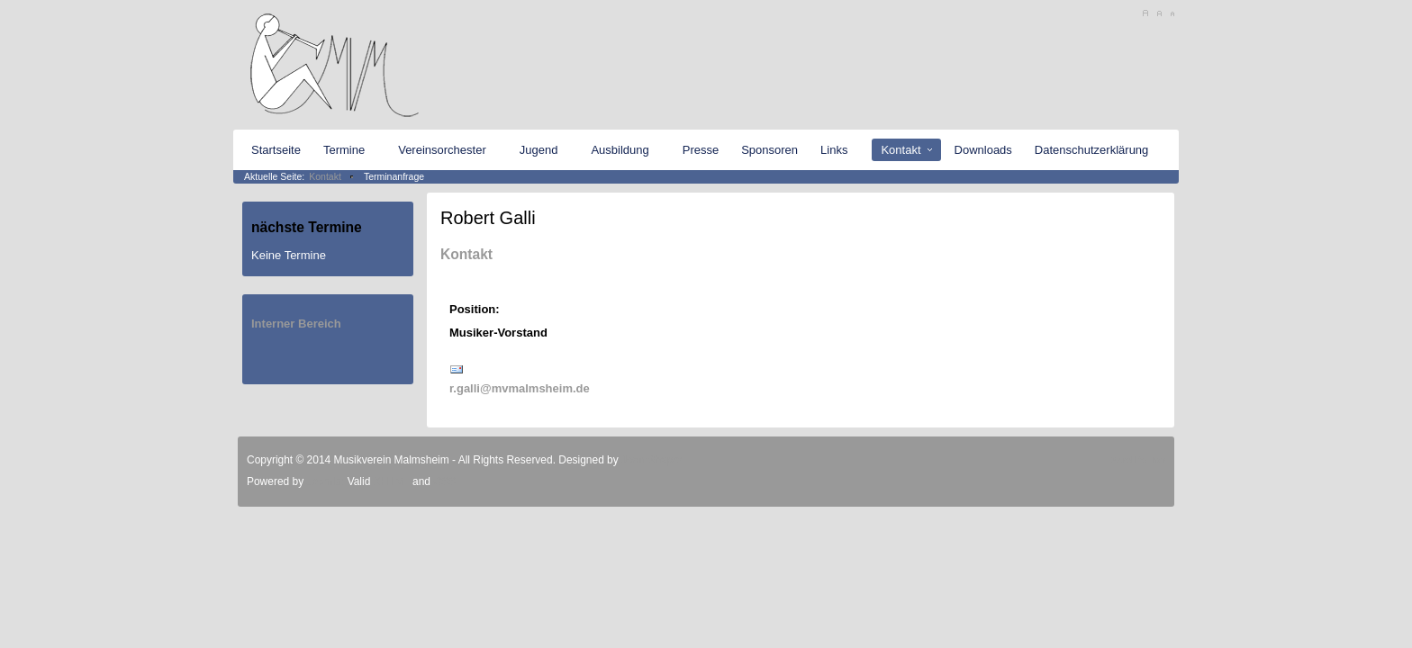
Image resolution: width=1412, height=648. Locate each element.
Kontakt (325, 176)
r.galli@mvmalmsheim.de (519, 388)
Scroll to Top (1138, 459)
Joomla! (323, 481)
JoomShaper (652, 460)
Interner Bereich (296, 323)
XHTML (392, 481)
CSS (444, 481)
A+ (1145, 13)
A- (1172, 13)
